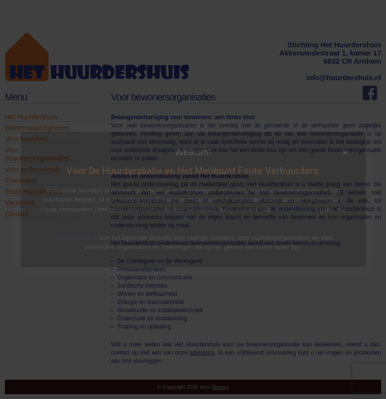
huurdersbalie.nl (295, 209)
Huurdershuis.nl (75, 237)
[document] (193, 199)
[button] (345, 152)
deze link (192, 218)
